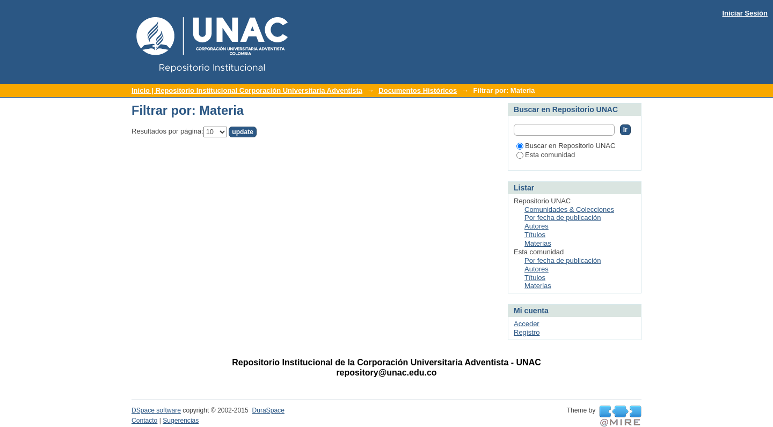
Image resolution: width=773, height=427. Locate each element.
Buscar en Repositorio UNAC (565, 146)
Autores (536, 226)
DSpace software (156, 410)
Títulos (534, 235)
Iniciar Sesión (745, 13)
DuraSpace (268, 410)
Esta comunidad (545, 155)
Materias (537, 243)
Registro (526, 332)
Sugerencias (181, 420)
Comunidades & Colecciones (569, 209)
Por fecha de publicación (562, 218)
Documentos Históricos (417, 90)
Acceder (526, 324)
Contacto (144, 420)
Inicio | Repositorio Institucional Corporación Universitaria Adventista (247, 90)
